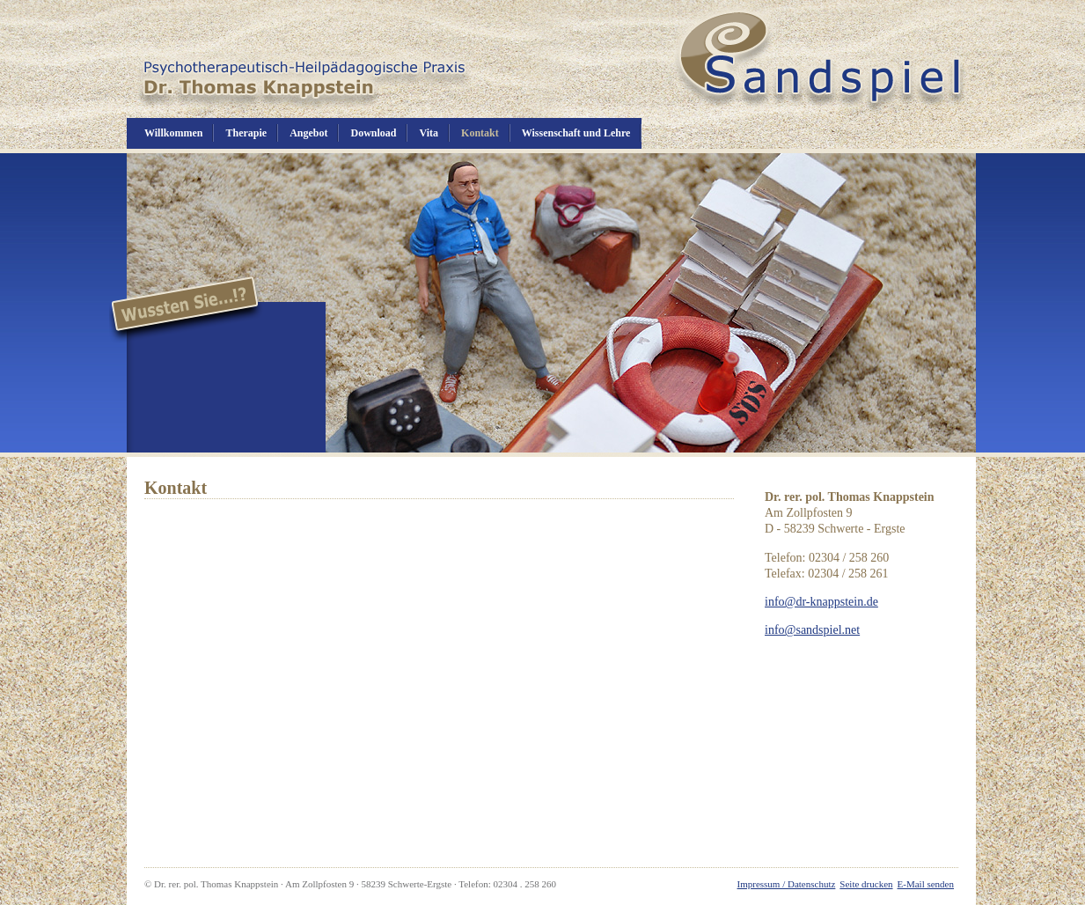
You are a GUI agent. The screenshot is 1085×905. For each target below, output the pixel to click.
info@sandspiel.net (812, 629)
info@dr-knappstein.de (821, 601)
